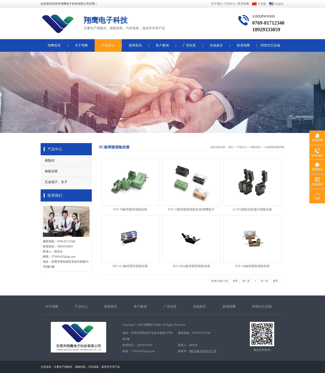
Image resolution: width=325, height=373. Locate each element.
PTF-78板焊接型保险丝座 (130, 209)
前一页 (246, 280)
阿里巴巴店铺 (270, 45)
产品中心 (230, 3)
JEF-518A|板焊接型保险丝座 (191, 266)
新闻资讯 (135, 45)
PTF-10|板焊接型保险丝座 (252, 266)
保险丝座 (51, 171)
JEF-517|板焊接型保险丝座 (130, 266)
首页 (230, 147)
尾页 (275, 280)
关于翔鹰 (81, 45)
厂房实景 (189, 45)
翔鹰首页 (54, 45)
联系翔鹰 (243, 3)
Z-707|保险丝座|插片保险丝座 (252, 209)
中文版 (259, 3)
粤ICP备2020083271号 (203, 351)
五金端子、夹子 (56, 182)
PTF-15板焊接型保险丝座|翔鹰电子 (191, 209)
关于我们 (216, 3)
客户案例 (162, 45)
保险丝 (49, 160)
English (276, 3)
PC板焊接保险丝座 (274, 147)
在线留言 (216, 45)
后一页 (264, 280)
